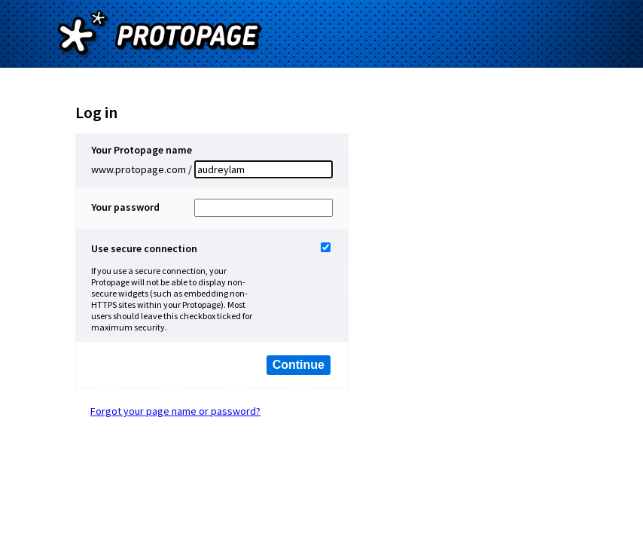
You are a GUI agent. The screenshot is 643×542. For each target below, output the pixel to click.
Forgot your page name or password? (175, 411)
